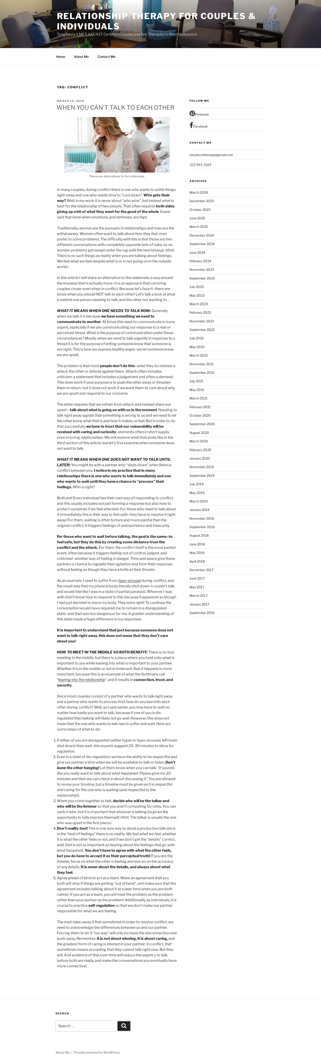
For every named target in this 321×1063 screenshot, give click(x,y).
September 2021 (202, 372)
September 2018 (202, 527)
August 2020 (199, 433)
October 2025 (200, 210)
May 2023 (197, 295)
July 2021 (196, 381)
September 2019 (202, 475)
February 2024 (200, 261)
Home (60, 57)
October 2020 (200, 415)
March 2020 (199, 441)
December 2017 (201, 570)
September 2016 (202, 613)
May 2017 (197, 587)
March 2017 (198, 595)
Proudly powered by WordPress (97, 1052)
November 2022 (202, 321)
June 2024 (197, 252)
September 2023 (202, 278)
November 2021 (202, 364)
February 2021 (200, 407)
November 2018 (202, 518)
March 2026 (199, 192)
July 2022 (197, 338)
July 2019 (197, 484)
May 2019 (197, 493)
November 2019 (202, 467)
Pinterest (199, 113)
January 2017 (199, 604)
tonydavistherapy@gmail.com (211, 155)
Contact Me (106, 57)
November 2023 (202, 269)
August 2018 (199, 535)
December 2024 (202, 235)
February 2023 (200, 312)
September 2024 (202, 244)
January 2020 (200, 458)
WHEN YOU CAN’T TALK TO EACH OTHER (115, 107)
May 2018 (197, 553)
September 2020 (202, 424)
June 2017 (197, 578)
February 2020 (200, 450)
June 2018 (197, 544)
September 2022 (202, 330)
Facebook (199, 125)
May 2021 (197, 390)
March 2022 (199, 355)
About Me (81, 57)
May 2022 (197, 347)
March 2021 (198, 398)
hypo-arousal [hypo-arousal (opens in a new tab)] (129, 580)
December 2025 (202, 201)
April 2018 (197, 561)
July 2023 (197, 287)
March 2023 (199, 304)
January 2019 (199, 510)
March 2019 (199, 501)
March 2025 (199, 227)
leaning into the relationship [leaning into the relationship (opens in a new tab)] (81, 680)
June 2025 (197, 218)
